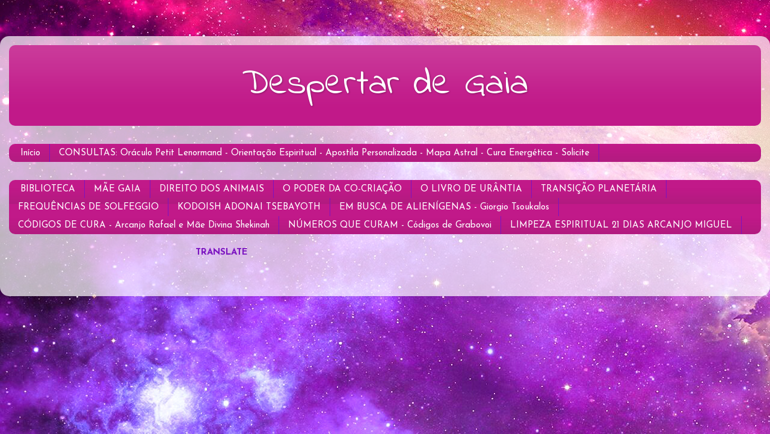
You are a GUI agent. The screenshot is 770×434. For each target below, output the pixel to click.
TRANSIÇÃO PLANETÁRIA (599, 189)
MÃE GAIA (117, 189)
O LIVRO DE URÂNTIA (471, 189)
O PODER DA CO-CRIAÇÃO (342, 189)
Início (30, 153)
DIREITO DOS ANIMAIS (211, 189)
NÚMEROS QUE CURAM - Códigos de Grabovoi (389, 225)
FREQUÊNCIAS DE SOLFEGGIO (88, 207)
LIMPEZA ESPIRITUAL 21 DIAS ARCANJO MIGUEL (621, 225)
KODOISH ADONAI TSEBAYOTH (249, 207)
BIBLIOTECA (47, 189)
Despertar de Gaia (385, 84)
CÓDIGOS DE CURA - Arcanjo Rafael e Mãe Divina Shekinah (144, 225)
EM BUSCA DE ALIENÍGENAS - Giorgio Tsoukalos (444, 207)
